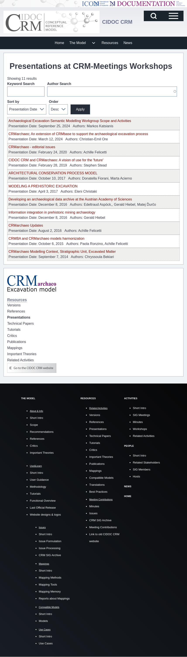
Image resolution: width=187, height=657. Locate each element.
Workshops (140, 429)
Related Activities (143, 436)
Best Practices (98, 491)
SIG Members (141, 469)
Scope (34, 424)
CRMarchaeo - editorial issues (32, 147)
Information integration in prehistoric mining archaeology (52, 212)
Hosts (136, 476)
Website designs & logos (45, 514)
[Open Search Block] (153, 16)
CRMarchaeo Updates (26, 225)
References (37, 438)
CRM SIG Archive (50, 555)
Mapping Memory (50, 591)
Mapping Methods (50, 577)
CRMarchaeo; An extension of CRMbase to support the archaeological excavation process (78, 134)
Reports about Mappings (54, 598)
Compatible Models (101, 477)
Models (43, 621)
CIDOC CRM (117, 22)
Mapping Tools (48, 584)
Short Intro (36, 417)
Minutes (94, 506)
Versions (94, 415)
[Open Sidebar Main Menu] (173, 16)
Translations (97, 484)
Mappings (95, 470)
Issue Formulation (50, 541)
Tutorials (35, 493)
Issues (93, 513)
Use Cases (46, 643)
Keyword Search (20, 84)
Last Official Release (43, 507)
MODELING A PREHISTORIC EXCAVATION (43, 186)
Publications (97, 463)
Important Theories (42, 452)
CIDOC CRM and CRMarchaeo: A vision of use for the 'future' (56, 160)
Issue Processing (49, 548)
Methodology (38, 486)
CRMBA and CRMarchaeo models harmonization (46, 238)
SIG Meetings (141, 415)
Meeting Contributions (103, 527)
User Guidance (39, 479)
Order (53, 102)
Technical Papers (100, 436)
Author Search (59, 84)
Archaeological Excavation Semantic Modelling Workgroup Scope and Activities (70, 121)
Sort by (13, 102)
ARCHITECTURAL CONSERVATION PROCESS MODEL (53, 173)
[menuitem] (59, 43)
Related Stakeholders (146, 462)
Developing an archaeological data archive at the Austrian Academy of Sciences (70, 199)
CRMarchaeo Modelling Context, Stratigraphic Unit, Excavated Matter (62, 251)
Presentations (98, 429)
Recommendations (41, 431)
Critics (34, 445)
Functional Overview (43, 500)
